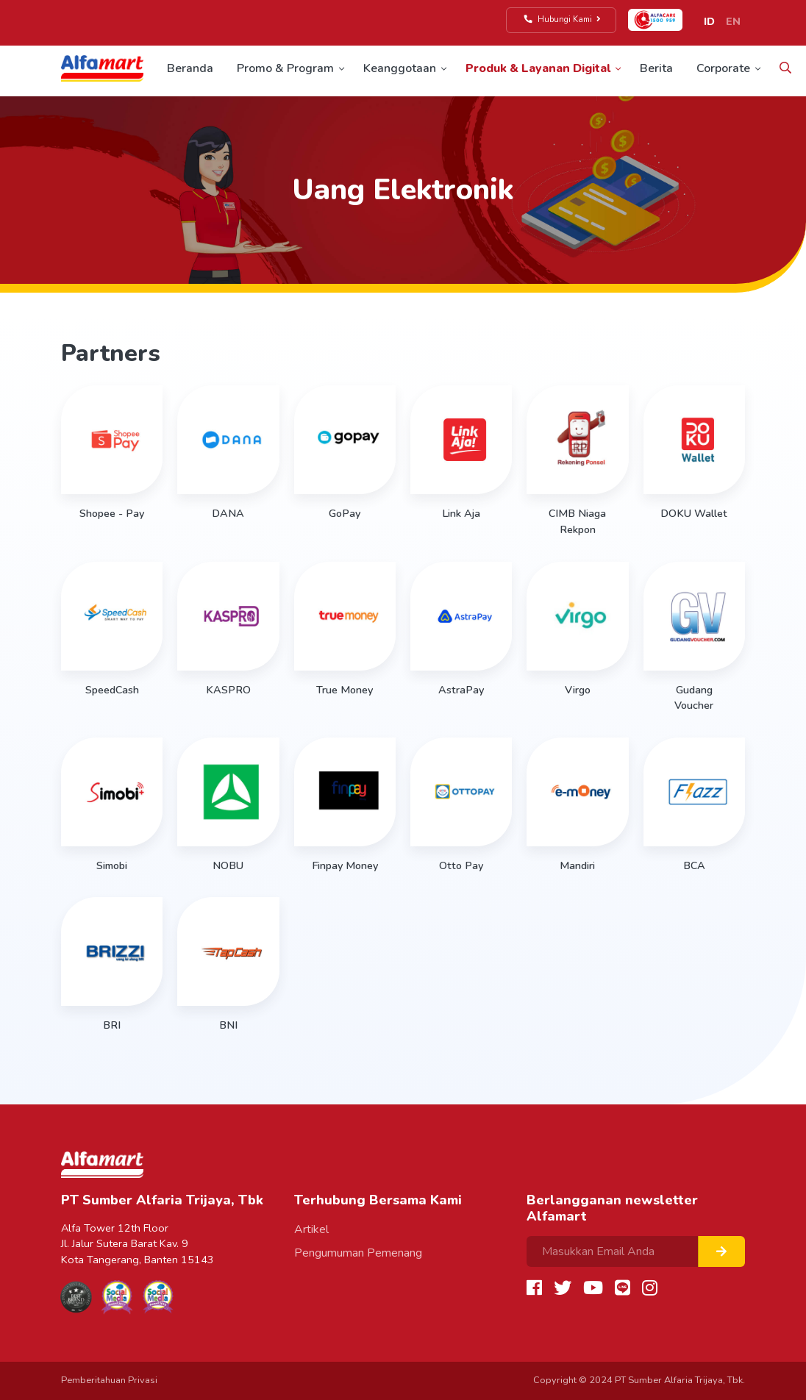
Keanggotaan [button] (399, 68)
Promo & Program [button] (285, 68)
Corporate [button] (723, 68)
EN (733, 21)
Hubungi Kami (563, 19)
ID (709, 21)
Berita (656, 68)
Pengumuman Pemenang (358, 1253)
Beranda (190, 68)
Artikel (311, 1229)
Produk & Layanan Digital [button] (538, 68)
